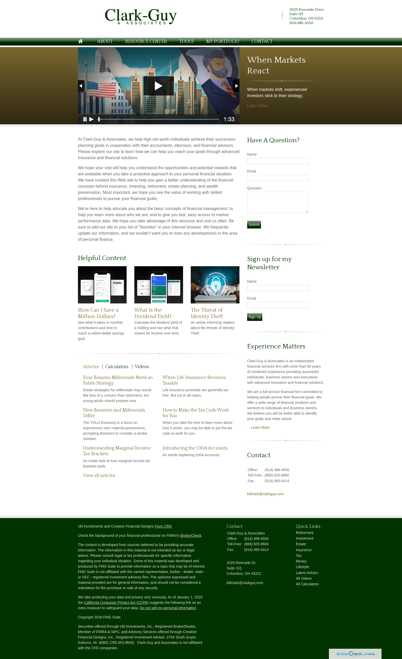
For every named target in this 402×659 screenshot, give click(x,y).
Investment (304, 538)
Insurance (303, 550)
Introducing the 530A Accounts (195, 448)
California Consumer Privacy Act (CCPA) (116, 602)
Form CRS (163, 526)
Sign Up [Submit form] (254, 317)
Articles (91, 366)
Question (254, 188)
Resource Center (146, 41)
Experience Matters (276, 346)
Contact (262, 41)
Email (251, 171)
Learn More (257, 105)
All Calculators (307, 584)
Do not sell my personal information (168, 608)
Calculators (116, 366)
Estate (301, 544)
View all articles (99, 475)
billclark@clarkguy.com (265, 494)
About (105, 41)
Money (301, 561)
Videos (142, 366)
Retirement (304, 533)
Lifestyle (302, 567)
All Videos (304, 578)
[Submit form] (254, 224)
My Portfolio (222, 41)
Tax (299, 555)
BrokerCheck (190, 535)
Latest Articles (307, 573)
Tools (186, 41)
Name (252, 154)
